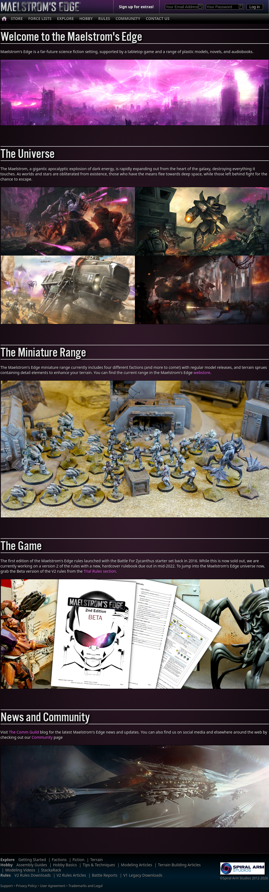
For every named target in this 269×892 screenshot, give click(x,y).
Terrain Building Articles (179, 864)
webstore (201, 372)
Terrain (96, 859)
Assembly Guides (31, 864)
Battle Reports (104, 875)
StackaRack (51, 870)
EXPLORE (65, 18)
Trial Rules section (100, 571)
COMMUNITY (127, 18)
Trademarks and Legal (85, 886)
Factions (59, 859)
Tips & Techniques (99, 864)
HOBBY (86, 18)
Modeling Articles (136, 864)
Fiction (78, 859)
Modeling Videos (20, 870)
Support (7, 886)
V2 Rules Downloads (33, 875)
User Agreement (52, 886)
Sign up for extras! (136, 6)
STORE (17, 18)
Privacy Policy (26, 886)
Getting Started (32, 859)
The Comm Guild (24, 732)
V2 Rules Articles (71, 875)
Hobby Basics (65, 864)
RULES (104, 18)
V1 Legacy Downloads (143, 875)
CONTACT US (158, 18)
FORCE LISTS (39, 18)
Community (42, 737)
